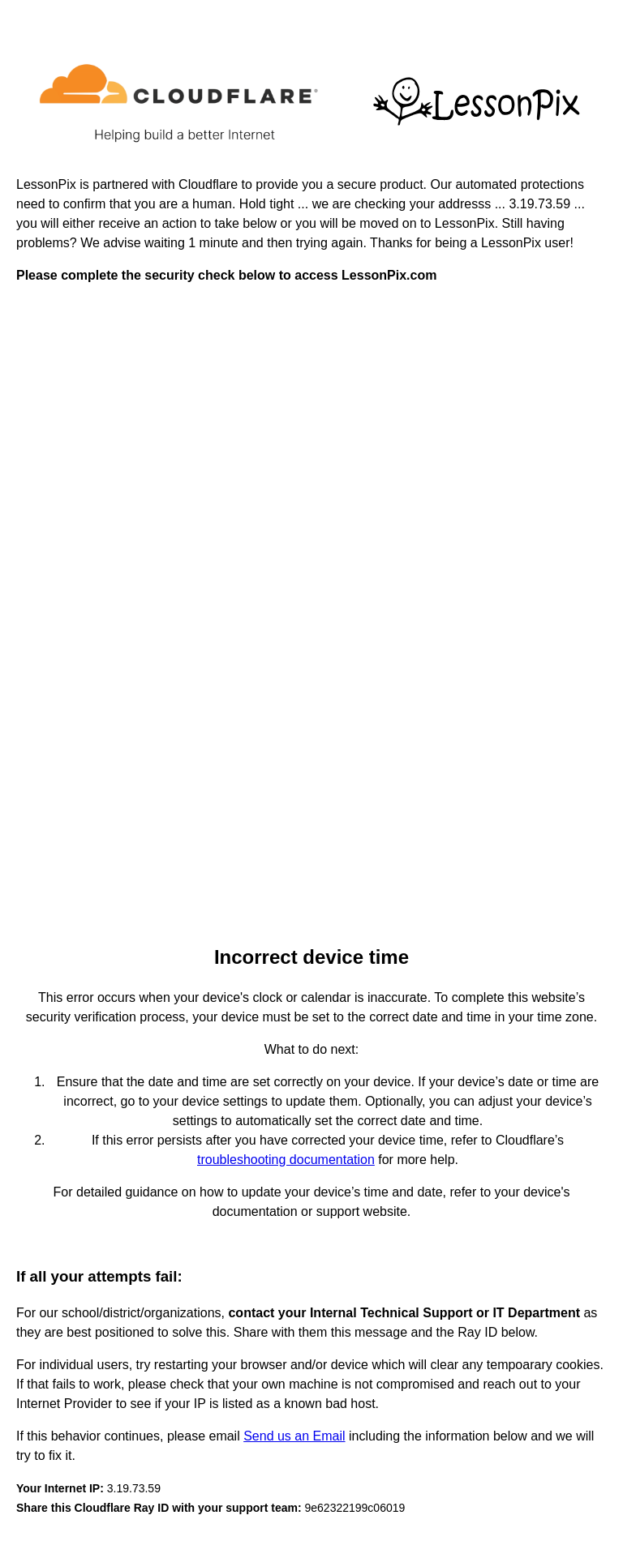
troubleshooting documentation (286, 1159)
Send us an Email (294, 1436)
